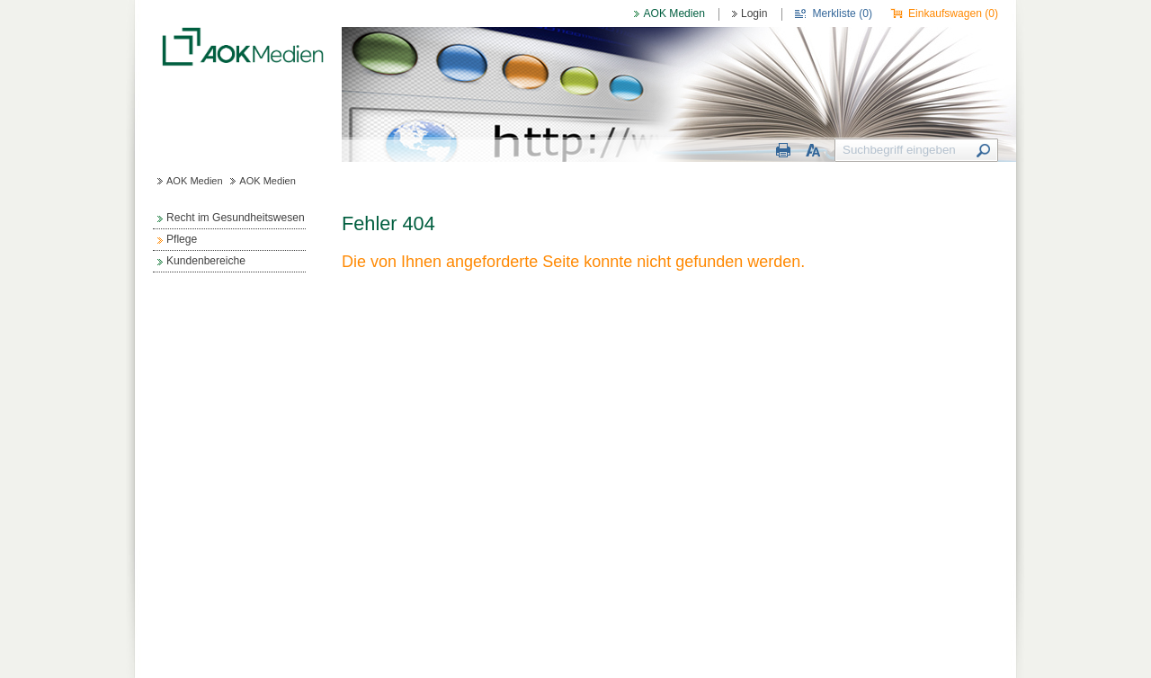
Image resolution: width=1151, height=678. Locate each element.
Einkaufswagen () (953, 13)
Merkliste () (842, 13)
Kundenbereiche (205, 260)
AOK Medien (673, 13)
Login (754, 13)
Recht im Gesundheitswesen (235, 217)
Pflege (181, 239)
